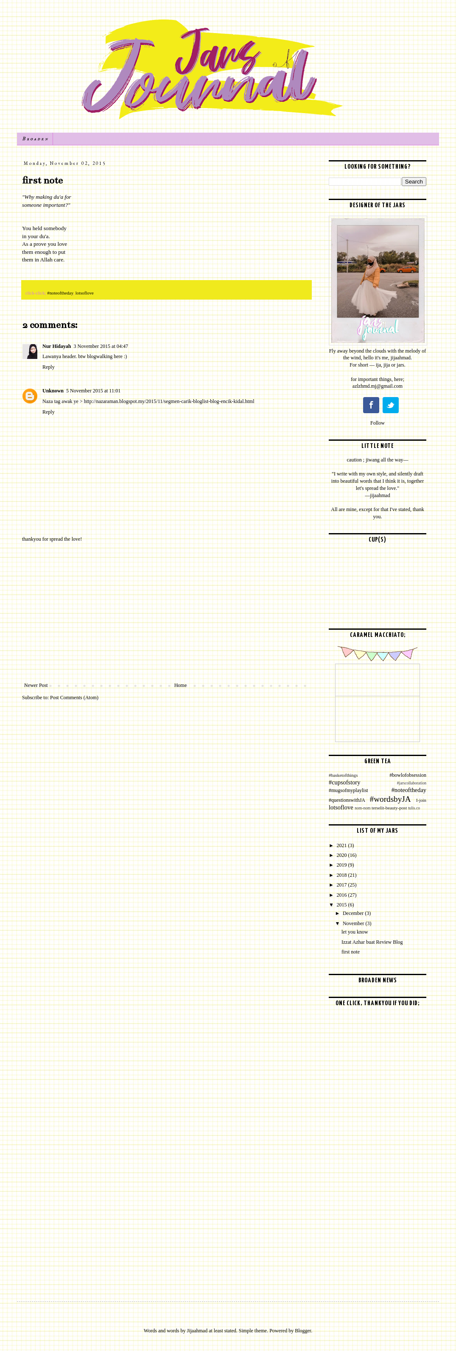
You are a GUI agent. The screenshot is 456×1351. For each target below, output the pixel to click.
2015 (342, 905)
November (354, 923)
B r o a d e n (35, 139)
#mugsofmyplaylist (348, 790)
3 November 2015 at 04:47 (100, 346)
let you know (354, 932)
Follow (377, 423)
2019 (342, 865)
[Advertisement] (166, 612)
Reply (48, 367)
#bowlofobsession (407, 775)
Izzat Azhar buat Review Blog (372, 942)
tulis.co (414, 808)
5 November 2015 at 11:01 (93, 391)
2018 (342, 875)
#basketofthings (343, 775)
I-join (421, 800)
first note (350, 952)
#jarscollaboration (411, 783)
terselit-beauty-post (389, 807)
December (354, 913)
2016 (342, 895)
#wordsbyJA (390, 799)
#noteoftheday (60, 292)
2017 (342, 885)
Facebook (371, 405)
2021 (342, 845)
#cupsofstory (344, 782)
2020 (342, 855)
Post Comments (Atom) (74, 698)
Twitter (391, 405)
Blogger (303, 1331)
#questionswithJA (347, 800)
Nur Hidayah (56, 346)
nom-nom (362, 808)
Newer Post (36, 685)
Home (180, 685)
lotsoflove (85, 292)
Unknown (53, 391)
